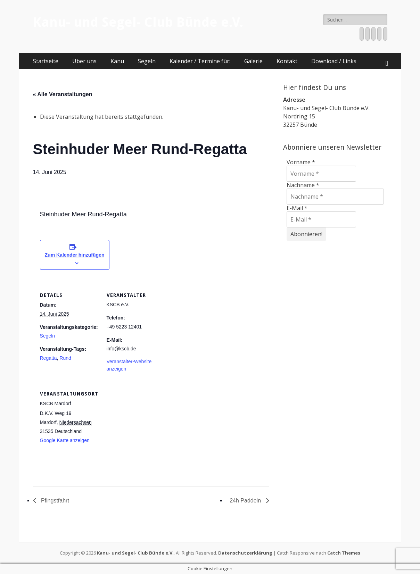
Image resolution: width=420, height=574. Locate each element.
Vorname (301, 162)
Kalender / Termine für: (200, 61)
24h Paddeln (246, 501)
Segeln (147, 61)
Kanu (117, 61)
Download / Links (333, 61)
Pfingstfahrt (54, 501)
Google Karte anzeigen (65, 440)
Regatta (48, 358)
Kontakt (287, 61)
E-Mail (297, 208)
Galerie (253, 61)
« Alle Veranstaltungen (62, 94)
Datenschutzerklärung (245, 553)
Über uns (84, 61)
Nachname (303, 185)
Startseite (45, 61)
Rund (65, 358)
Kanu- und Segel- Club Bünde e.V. (138, 22)
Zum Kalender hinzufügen (75, 255)
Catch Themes (343, 553)
